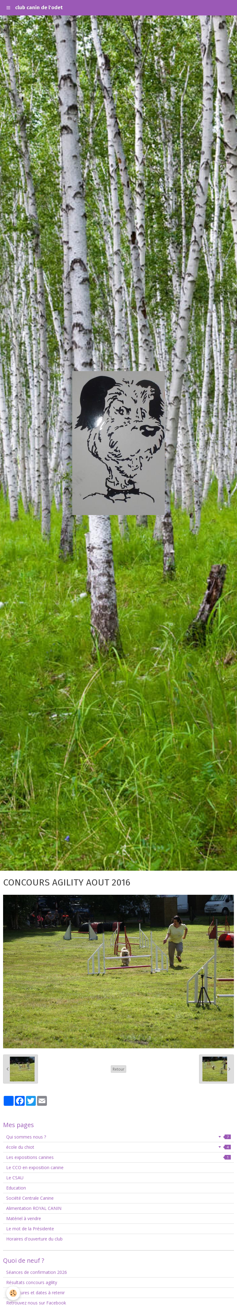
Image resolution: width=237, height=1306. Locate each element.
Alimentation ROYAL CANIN (33, 1208)
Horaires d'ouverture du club (34, 1239)
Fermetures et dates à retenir (35, 1292)
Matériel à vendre (23, 1218)
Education (16, 1188)
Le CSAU (14, 1178)
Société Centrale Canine (30, 1198)
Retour (118, 1069)
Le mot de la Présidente (30, 1229)
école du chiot (118, 1147)
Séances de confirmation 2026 (36, 1272)
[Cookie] (13, 1293)
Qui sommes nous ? (118, 1137)
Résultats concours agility (31, 1282)
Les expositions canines (118, 1157)
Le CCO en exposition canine (35, 1167)
